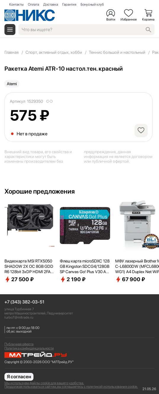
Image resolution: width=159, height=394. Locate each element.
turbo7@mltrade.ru (18, 317)
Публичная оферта (18, 344)
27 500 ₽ (19, 279)
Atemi (12, 83)
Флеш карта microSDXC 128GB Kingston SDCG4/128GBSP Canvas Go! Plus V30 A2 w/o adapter (85, 267)
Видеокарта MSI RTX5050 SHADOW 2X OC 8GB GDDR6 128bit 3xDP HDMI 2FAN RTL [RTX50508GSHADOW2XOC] (29, 267)
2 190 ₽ (73, 279)
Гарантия (69, 4)
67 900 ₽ (130, 279)
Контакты (16, 4)
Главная (11, 52)
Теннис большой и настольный (117, 52)
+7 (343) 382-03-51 (24, 302)
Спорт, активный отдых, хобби (53, 52)
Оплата (33, 4)
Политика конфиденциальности (29, 348)
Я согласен (19, 376)
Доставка (50, 4)
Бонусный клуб (92, 4)
